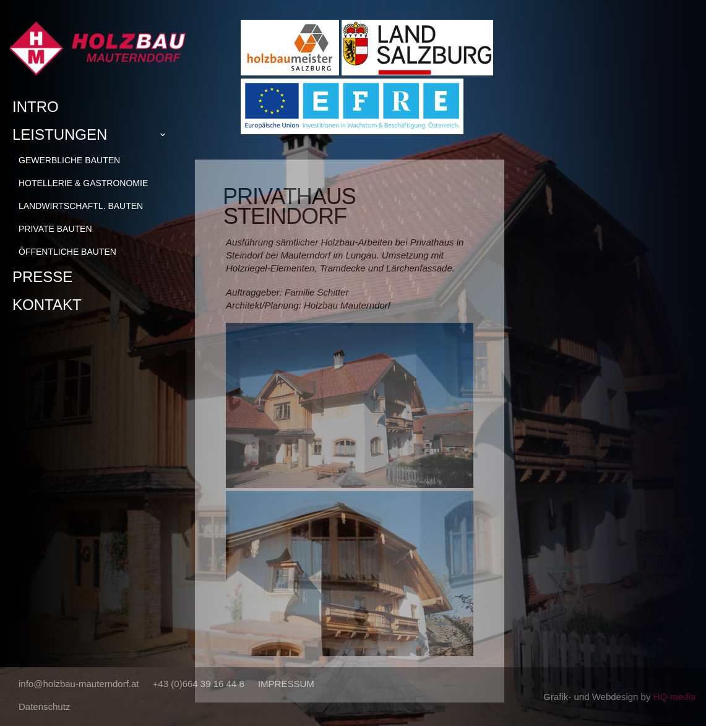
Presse (42, 276)
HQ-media (674, 696)
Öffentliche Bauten (67, 252)
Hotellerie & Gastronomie (83, 183)
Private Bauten (55, 229)
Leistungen (93, 134)
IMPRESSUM (286, 683)
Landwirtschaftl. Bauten (81, 206)
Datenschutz (44, 706)
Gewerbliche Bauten (69, 160)
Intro (35, 106)
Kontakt (47, 304)
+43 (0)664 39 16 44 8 (198, 683)
